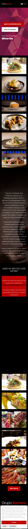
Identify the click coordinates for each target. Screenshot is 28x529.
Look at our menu (10, 29)
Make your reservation (12, 24)
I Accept (13, 522)
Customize (13, 526)
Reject (5, 526)
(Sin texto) (14, 475)
